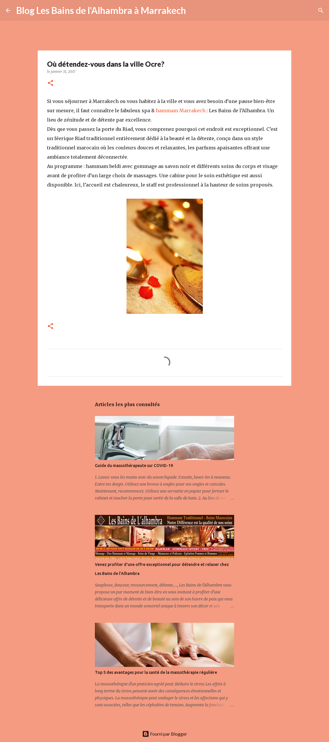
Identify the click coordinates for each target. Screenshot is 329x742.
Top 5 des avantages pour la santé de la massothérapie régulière (156, 672)
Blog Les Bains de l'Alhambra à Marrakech (101, 10)
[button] (50, 83)
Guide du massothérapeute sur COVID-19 (134, 465)
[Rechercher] (194, 10)
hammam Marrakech (180, 110)
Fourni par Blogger (164, 733)
